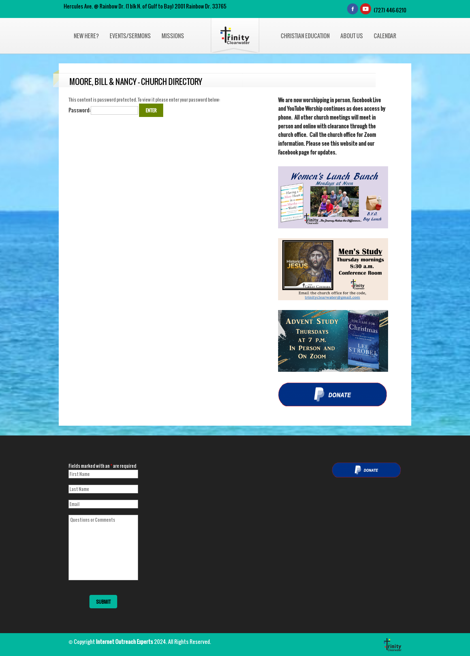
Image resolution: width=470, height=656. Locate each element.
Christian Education (305, 36)
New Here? (86, 36)
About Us (351, 36)
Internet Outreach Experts (124, 642)
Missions (173, 36)
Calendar (385, 36)
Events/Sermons (130, 36)
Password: (103, 110)
